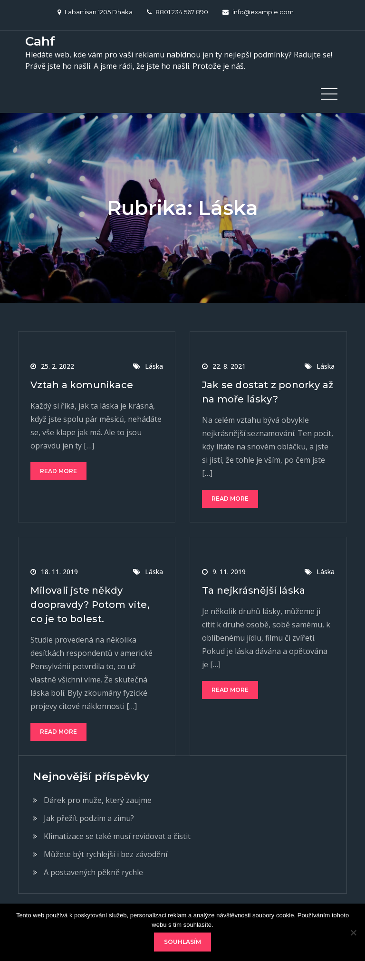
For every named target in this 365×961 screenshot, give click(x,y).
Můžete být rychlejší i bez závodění (105, 854)
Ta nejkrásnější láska (253, 590)
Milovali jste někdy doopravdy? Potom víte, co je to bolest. (89, 605)
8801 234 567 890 (177, 12)
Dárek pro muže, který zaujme (98, 800)
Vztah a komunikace (81, 385)
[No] (353, 932)
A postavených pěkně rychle (93, 872)
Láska (154, 366)
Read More (58, 471)
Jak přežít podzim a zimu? (89, 818)
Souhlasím (182, 941)
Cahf (40, 41)
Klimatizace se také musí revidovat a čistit (117, 836)
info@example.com (258, 12)
